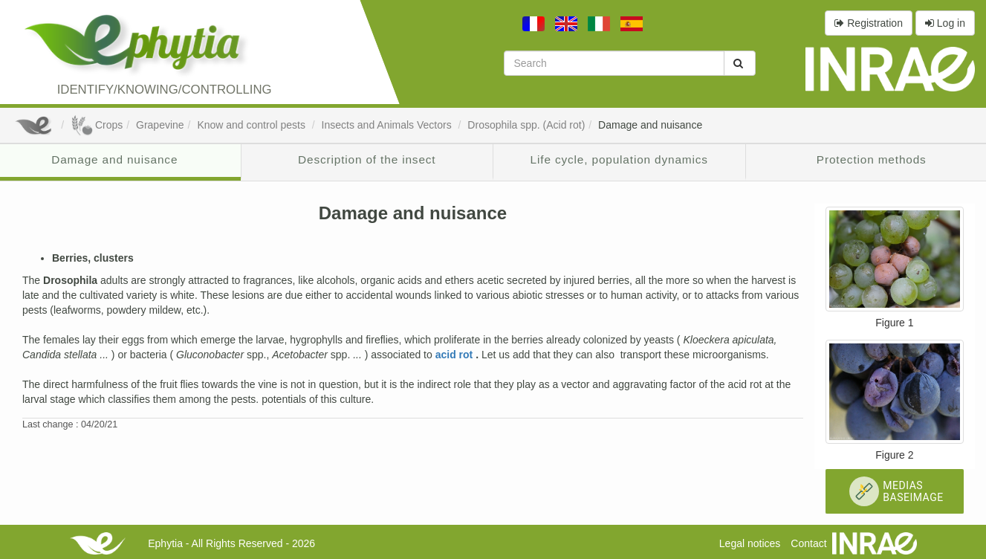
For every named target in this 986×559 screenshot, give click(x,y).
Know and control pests (252, 125)
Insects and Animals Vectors (388, 125)
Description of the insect (366, 159)
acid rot (455, 355)
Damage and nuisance (650, 125)
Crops (97, 125)
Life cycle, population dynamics (619, 159)
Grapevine (160, 125)
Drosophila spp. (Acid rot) (526, 125)
